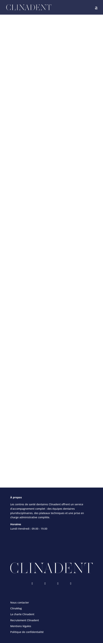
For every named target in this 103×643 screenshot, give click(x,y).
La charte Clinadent (22, 614)
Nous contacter (19, 602)
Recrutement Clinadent (24, 620)
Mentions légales (20, 626)
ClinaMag (16, 608)
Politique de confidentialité (27, 632)
